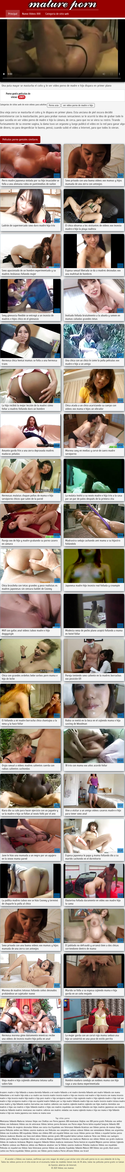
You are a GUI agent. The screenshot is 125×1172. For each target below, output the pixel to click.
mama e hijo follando (110, 1110)
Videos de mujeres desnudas (19, 1127)
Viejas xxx (37, 1121)
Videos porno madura (50, 1151)
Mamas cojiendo (54, 1139)
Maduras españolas (20, 1139)
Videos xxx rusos (71, 1133)
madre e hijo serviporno (10, 1101)
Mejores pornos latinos (106, 1142)
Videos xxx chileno (40, 1133)
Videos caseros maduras (71, 1145)
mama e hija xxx (93, 1110)
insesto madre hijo (20, 1098)
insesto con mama (108, 1095)
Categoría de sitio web (57, 13)
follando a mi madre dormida (73, 1092)
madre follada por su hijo (55, 1101)
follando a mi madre (51, 1092)
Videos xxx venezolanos (94, 1130)
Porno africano (67, 1151)
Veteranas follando (72, 1127)
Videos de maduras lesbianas (13, 1142)
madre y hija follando (14, 1104)
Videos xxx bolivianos (9, 1124)
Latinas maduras (84, 1136)
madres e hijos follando (27, 1107)
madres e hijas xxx (8, 1107)
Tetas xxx (96, 1136)
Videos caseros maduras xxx (35, 1130)
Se (59, 1145)
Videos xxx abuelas (57, 1148)
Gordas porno (116, 1133)
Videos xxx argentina (114, 1130)
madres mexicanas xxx (25, 1110)
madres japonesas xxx (108, 1107)
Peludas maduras (90, 1145)
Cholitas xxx (47, 1121)
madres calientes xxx (53, 1104)
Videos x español (102, 1133)
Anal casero (114, 1148)
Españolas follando (74, 1148)
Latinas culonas (76, 1130)
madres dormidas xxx (110, 1104)
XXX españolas (26, 1133)
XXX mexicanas (72, 1121)
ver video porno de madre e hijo (78, 105)
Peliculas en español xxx (11, 1148)
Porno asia (54, 105)
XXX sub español (56, 1133)
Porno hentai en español (84, 1142)
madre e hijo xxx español (32, 1101)
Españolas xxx (58, 1127)
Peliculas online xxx (14, 1130)
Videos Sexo (27, 1148)
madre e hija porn (36, 1098)
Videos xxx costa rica (42, 1127)
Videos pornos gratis (51, 1136)
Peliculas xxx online (113, 1121)
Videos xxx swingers (110, 1136)
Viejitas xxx (84, 1121)
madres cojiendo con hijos (89, 1104)
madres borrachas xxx (33, 1104)
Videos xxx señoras (38, 1139)
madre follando (73, 1101)
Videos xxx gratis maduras (111, 1139)
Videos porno (5, 1139)
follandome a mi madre (10, 1095)
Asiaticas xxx (87, 1127)
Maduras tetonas (24, 1121)
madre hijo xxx (86, 1101)
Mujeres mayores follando (37, 1142)
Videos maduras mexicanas (61, 1142)
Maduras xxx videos (90, 1139)
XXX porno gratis (97, 1121)
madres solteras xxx (45, 1110)
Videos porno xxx (86, 1133)
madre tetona (113, 1101)
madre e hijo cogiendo (75, 1098)
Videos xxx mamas (62, 5)
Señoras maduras (7, 1136)
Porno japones (59, 1121)
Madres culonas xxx (11, 1145)
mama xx (36, 1113)
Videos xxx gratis (101, 1148)
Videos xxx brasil (81, 1151)
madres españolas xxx (65, 1107)
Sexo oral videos (34, 1136)
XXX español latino (68, 1136)
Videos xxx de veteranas (30, 1124)
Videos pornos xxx (33, 1151)
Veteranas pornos (40, 1148)
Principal (12, 13)
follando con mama (112, 1092)
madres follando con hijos (86, 1107)
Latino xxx (5, 1151)
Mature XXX (88, 1148)
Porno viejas (77, 1124)
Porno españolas (17, 1151)
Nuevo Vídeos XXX (31, 13)
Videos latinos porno (50, 1124)
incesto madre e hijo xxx (66, 1095)
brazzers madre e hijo (9, 1092)
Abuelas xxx (21, 1136)
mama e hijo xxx (7, 1113)
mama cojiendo (79, 1110)
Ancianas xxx (65, 1124)
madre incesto (100, 1101)
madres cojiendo (70, 1104)
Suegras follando (109, 1124)
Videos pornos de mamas (104, 1127)
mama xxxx (46, 1113)
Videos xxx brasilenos (10, 1133)
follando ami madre (94, 1092)
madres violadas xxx (63, 1110)
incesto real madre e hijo (89, 1095)
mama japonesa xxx (23, 1113)
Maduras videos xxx (29, 1145)
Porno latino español (92, 1124)
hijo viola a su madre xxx (31, 1095)
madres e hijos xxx (46, 1107)
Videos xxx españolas (108, 1145)
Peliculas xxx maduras (72, 1139)
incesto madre (49, 1095)
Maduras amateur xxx (48, 1145)
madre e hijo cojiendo (95, 1098)
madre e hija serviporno (55, 1098)
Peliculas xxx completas (59, 1130)
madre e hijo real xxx (114, 1098)
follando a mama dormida (31, 1092)
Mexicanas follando (8, 1121)
